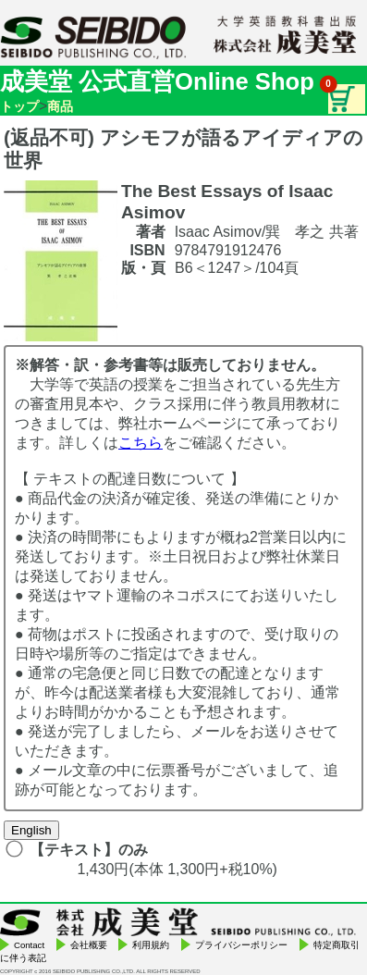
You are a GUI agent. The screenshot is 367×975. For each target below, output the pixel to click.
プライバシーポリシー (241, 945)
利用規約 (150, 945)
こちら (140, 442)
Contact (29, 945)
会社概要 (88, 945)
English (31, 830)
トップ (19, 106)
